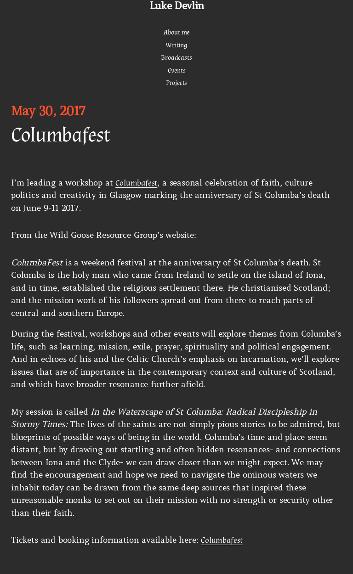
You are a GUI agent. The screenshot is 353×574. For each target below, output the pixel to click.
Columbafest (136, 183)
